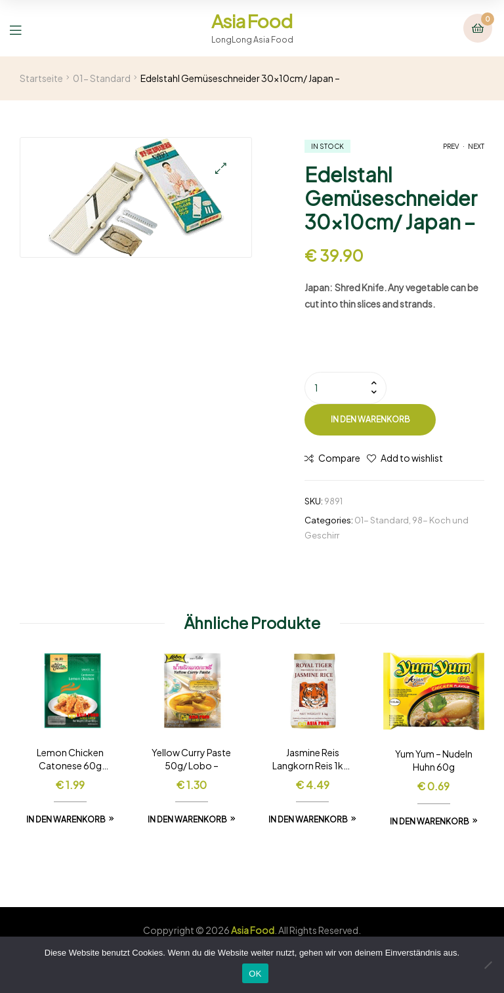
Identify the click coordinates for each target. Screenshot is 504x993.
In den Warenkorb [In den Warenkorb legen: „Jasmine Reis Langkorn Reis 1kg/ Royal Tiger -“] (308, 819)
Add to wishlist (412, 458)
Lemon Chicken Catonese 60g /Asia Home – (70, 759)
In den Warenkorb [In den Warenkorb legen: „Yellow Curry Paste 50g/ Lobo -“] (187, 819)
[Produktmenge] (345, 387)
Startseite (41, 78)
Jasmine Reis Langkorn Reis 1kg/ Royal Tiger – (312, 759)
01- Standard (102, 78)
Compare (339, 458)
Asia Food (251, 20)
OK (255, 974)
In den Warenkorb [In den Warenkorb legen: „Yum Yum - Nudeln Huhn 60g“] (429, 821)
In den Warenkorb (370, 419)
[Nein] (487, 964)
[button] (221, 168)
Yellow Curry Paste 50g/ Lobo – (191, 758)
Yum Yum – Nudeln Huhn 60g (433, 760)
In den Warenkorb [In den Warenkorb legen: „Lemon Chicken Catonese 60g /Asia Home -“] (66, 819)
